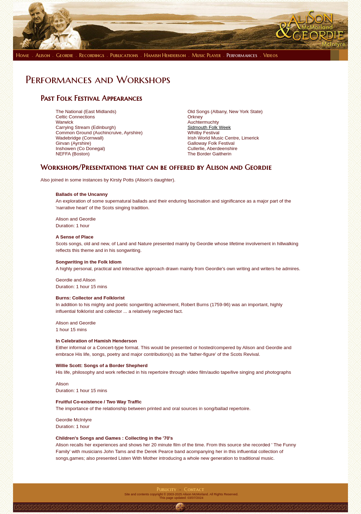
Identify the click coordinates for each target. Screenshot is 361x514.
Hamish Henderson (165, 55)
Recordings (91, 55)
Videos (270, 55)
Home (22, 55)
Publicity (166, 489)
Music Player (206, 55)
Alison (43, 55)
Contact (194, 489)
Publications (124, 55)
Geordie (64, 55)
